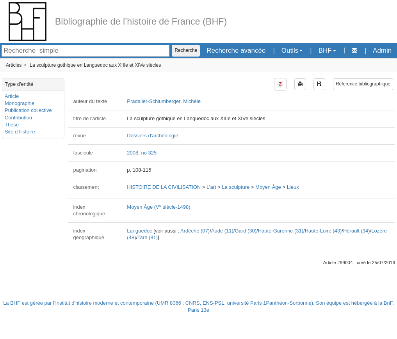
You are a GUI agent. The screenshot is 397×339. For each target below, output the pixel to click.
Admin (382, 50)
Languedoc (139, 231)
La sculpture (235, 187)
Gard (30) (245, 231)
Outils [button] (292, 50)
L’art (211, 187)
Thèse (12, 125)
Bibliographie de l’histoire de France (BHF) (141, 21)
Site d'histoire (20, 132)
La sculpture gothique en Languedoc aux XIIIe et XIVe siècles (95, 65)
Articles (13, 65)
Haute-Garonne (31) (280, 231)
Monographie (19, 103)
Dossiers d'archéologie (152, 135)
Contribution (18, 118)
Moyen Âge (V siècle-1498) (158, 207)
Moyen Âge (268, 187)
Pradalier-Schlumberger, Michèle (164, 101)
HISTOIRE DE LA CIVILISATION (164, 187)
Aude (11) (222, 231)
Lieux (293, 187)
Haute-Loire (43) (323, 231)
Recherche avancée (236, 50)
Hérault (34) (356, 231)
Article (12, 96)
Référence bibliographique (363, 84)
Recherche (185, 50)
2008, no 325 (142, 153)
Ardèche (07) (195, 231)
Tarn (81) (147, 237)
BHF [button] (327, 50)
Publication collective (28, 110)
